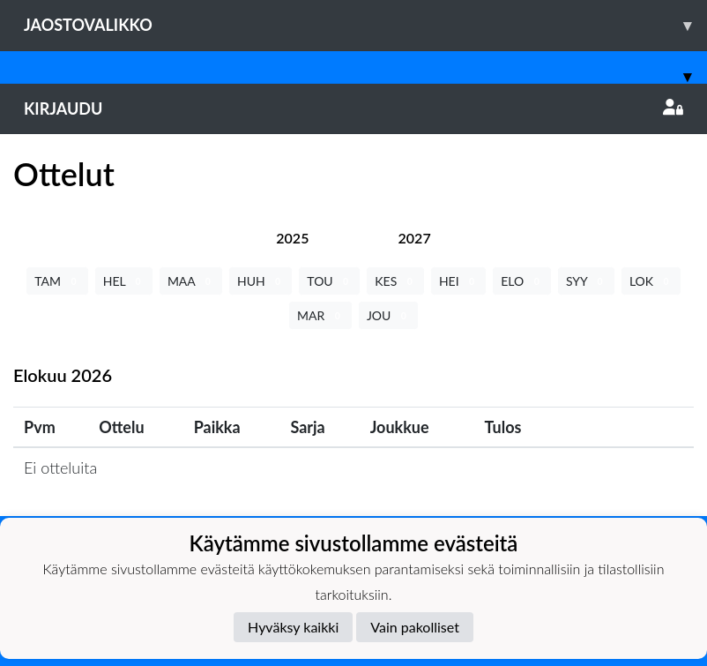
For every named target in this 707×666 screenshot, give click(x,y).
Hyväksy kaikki (293, 626)
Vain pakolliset (414, 626)
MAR (320, 315)
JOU (388, 315)
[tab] (292, 237)
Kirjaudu (353, 108)
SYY (586, 280)
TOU (329, 280)
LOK (651, 280)
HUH (260, 280)
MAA (190, 280)
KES (395, 280)
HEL (124, 280)
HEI (458, 280)
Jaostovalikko (365, 25)
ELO (522, 280)
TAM (56, 280)
